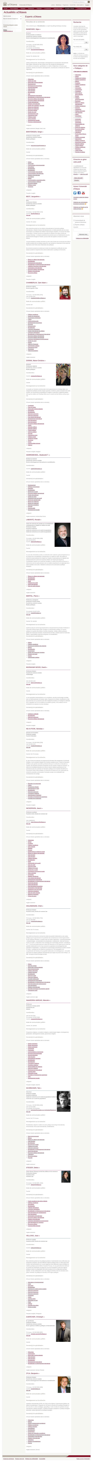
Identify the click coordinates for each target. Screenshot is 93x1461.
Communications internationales (36, 173)
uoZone (53, 4)
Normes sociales (32, 1307)
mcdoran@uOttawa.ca (36, 376)
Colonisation (31, 1050)
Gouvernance (31, 650)
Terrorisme (30, 186)
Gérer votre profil (78, 178)
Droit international (32, 420)
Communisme (31, 1353)
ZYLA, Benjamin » (32, 1373)
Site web (28, 215)
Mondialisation (31, 92)
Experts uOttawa (78, 224)
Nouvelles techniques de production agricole (38, 988)
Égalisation (78, 101)
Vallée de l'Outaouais (33, 344)
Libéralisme (31, 1154)
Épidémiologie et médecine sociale (36, 851)
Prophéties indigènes (33, 1065)
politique (30, 1303)
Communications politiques (34, 181)
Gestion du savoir (32, 341)
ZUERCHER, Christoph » (35, 1317)
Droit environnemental (33, 969)
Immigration (31, 874)
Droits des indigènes (33, 977)
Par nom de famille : (79, 39)
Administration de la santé (34, 863)
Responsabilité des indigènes (35, 1066)
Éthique (30, 647)
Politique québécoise (80, 147)
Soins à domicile (32, 873)
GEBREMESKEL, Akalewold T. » (38, 455)
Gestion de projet (32, 112)
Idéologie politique (32, 427)
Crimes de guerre (32, 896)
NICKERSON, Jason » (34, 808)
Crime (29, 1284)
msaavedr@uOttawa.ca (36, 1019)
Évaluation (30, 488)
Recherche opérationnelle (34, 500)
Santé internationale (33, 584)
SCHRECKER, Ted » (33, 1088)
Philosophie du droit (33, 1300)
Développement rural (33, 113)
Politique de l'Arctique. (80, 78)
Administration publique (33, 345)
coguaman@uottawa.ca (36, 921)
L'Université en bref (81, 8)
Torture (29, 441)
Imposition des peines (33, 1305)
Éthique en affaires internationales (36, 259)
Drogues (30, 850)
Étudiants (23, 8)
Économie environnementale (35, 1053)
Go (86, 42)
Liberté (77, 114)
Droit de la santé (32, 866)
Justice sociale (78, 150)
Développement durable (34, 120)
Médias (30, 178)
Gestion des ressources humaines (36, 652)
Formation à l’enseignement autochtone (37, 796)
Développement (32, 84)
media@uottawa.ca (8, 31)
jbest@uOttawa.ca (35, 213)
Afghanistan (31, 79)
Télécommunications (33, 350)
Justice (29, 425)
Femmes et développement (34, 122)
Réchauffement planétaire (34, 1058)
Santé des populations (33, 505)
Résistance (78, 148)
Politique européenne (33, 1425)
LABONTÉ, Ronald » (33, 520)
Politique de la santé (33, 582)
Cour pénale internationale (34, 417)
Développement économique (35, 85)
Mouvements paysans (80, 142)
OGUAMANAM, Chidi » (34, 906)
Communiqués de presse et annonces (79, 221)
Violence (30, 445)
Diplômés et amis (58, 8)
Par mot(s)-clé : (77, 46)
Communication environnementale (36, 165)
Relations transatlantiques (34, 1441)
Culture (30, 319)
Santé (29, 581)
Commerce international (34, 329)
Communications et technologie (35, 1052)
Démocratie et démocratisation (35, 82)
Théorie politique (32, 430)
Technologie (31, 349)
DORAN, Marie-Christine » (35, 361)
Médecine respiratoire (33, 894)
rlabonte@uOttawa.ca (36, 541)
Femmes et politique (80, 152)
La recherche (47, 8)
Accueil (5, 8)
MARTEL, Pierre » (32, 596)
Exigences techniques (8, 1458)
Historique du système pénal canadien (37, 1289)
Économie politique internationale (36, 99)
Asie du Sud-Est (32, 118)
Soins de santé (31, 864)
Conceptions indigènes (33, 793)
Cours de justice (32, 407)
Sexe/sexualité (31, 508)
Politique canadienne (33, 314)
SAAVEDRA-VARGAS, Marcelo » (38, 1000)
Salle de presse (7, 16)
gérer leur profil (84, 174)
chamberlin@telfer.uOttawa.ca (38, 298)
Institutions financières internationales (37, 266)
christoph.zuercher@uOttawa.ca (38, 1334)
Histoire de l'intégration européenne (36, 1433)
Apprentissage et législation (34, 795)
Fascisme (77, 107)
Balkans (30, 1421)
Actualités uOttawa (69, 8)
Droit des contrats (32, 965)
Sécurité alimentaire (33, 87)
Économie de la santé (33, 1144)
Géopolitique (31, 167)
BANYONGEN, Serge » (34, 132)
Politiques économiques (34, 486)
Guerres (30, 1443)
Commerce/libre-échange (34, 443)
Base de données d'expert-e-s (10, 18)
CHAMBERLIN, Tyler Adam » (36, 283)
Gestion (30, 342)
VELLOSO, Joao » (33, 1236)
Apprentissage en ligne (33, 788)
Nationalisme (78, 139)
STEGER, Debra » (33, 1168)
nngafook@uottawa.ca (36, 745)
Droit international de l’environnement (37, 984)
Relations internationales (34, 103)
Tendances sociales (33, 438)
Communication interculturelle (35, 172)
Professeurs (31, 8)
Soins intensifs (31, 846)
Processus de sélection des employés (37, 646)
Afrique (29, 162)
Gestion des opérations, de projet (36, 105)
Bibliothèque (58, 4)
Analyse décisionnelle (33, 321)
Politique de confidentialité (82, 238)
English (87, 5)
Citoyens (77, 86)
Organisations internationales (35, 268)
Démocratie (31, 163)
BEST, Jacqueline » (33, 196)
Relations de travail (32, 654)
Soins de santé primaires (34, 586)
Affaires (30, 642)
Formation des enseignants (34, 798)
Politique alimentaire (33, 970)
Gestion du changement (34, 316)
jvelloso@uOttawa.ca (36, 1247)
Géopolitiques (31, 1428)
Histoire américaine (32, 1047)
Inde (29, 94)
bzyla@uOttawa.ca (35, 1388)
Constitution (31, 405)
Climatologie (31, 1048)
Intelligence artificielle (33, 714)
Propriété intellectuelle (33, 979)
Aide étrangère (31, 89)
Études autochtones (33, 1045)
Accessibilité (42, 1458)
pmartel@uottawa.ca (36, 613)
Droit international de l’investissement (37, 1212)
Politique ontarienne (80, 140)
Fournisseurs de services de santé (36, 871)
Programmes (65, 4)
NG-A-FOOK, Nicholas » (35, 729)
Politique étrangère (32, 858)
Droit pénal (30, 1285)
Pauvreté (30, 433)
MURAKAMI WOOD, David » (36, 667)
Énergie (77, 96)
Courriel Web (72, 4)
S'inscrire (76, 180)
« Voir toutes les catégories (80, 71)
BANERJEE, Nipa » (33, 29)
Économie (30, 324)
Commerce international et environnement (38, 339)
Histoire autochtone (32, 1043)
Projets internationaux (33, 102)
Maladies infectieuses (33, 876)
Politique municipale (80, 137)
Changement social (32, 115)
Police (29, 1302)
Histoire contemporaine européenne (36, 1423)
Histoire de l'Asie (32, 80)
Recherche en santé (33, 491)
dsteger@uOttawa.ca (36, 1184)
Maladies (30, 848)
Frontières (30, 843)
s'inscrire (75, 174)
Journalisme (31, 176)
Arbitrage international (33, 1207)
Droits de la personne (33, 413)
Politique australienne (80, 79)
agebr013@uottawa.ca (36, 468)
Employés (39, 8)
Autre (29, 1076)
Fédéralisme (78, 109)
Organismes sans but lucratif (35, 498)
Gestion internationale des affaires (36, 331)
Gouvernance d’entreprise (34, 317)
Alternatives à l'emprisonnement (35, 1282)
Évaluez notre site (19, 1458)
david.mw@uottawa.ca (36, 682)
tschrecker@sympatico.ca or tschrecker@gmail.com (43, 1110)
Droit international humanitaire (35, 886)
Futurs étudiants (14, 8)
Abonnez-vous (83, 234)
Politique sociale (32, 117)
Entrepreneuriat (32, 326)
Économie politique (32, 110)
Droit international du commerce (35, 1222)
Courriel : (76, 227)
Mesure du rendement (33, 107)
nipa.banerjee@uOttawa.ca (37, 49)
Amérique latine (32, 1071)
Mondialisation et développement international (39, 97)
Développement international (35, 95)
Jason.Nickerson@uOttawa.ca (38, 822)
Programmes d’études (33, 787)
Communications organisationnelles (36, 180)
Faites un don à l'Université (83, 1458)
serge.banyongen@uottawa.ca (38, 145)
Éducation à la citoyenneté (34, 783)
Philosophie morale (32, 1073)
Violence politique (32, 432)
